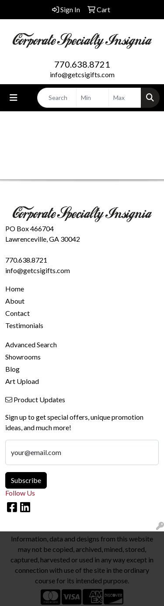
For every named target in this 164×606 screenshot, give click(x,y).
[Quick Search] (57, 98)
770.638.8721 (82, 64)
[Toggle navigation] (13, 97)
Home (14, 288)
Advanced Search (31, 344)
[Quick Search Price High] (124, 98)
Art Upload (22, 381)
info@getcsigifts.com (82, 74)
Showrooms (23, 357)
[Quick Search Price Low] (92, 98)
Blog (12, 369)
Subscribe (26, 480)
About (14, 301)
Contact (17, 313)
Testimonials (24, 325)
